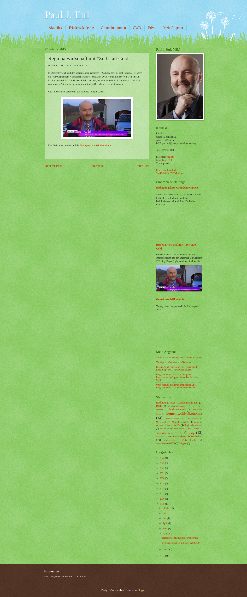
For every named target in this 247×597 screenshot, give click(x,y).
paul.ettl (170, 157)
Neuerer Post (53, 166)
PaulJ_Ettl (167, 160)
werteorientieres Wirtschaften (185, 436)
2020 (162, 478)
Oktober (167, 508)
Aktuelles (55, 28)
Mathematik (161, 422)
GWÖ (137, 28)
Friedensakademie (81, 28)
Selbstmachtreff (178, 429)
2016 (162, 499)
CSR (192, 406)
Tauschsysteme (163, 433)
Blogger (141, 590)
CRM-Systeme (180, 406)
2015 (162, 504)
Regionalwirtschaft (193, 425)
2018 (162, 488)
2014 (162, 556)
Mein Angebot (173, 28)
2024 (162, 458)
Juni (165, 518)
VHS (177, 433)
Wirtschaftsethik (189, 440)
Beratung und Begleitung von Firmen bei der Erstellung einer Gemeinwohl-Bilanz (177, 368)
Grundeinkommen (113, 28)
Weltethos (160, 437)
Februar (166, 533)
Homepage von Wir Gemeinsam (96, 145)
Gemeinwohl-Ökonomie (170, 299)
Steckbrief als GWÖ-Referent (170, 173)
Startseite (97, 166)
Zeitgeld (183, 443)
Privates (159, 425)
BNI (168, 406)
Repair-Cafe (164, 429)
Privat (152, 28)
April (165, 523)
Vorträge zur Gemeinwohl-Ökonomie (173, 362)
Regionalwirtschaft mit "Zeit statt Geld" (181, 543)
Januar (166, 549)
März (165, 528)
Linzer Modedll (191, 418)
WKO (172, 443)
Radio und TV (173, 425)
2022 (162, 468)
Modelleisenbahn (180, 422)
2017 (162, 493)
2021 (162, 473)
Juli (165, 513)
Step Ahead (193, 428)
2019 (162, 483)
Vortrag (189, 432)
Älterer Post (141, 166)
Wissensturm (161, 444)
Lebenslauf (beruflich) (166, 170)
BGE (159, 406)
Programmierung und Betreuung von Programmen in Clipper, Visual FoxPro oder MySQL (177, 377)
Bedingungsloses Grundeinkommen (177, 187)
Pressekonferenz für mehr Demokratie (180, 538)
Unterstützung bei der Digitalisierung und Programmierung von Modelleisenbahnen (176, 386)
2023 (162, 463)
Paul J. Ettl (67, 14)
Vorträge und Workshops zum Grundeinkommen (179, 357)
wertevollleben (169, 440)
